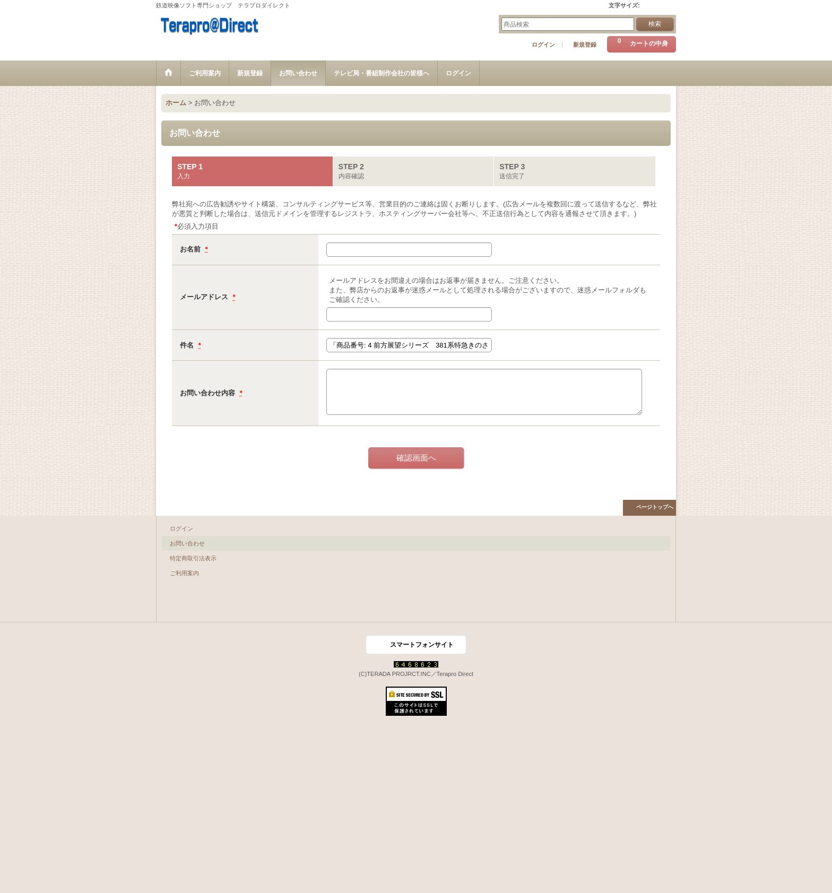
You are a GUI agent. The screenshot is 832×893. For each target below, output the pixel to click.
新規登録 (584, 44)
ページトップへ (654, 507)
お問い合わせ (187, 543)
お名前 (191, 249)
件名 (188, 345)
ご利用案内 (184, 573)
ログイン (543, 44)
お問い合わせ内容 (208, 393)
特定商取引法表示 (193, 558)
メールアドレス (205, 297)
